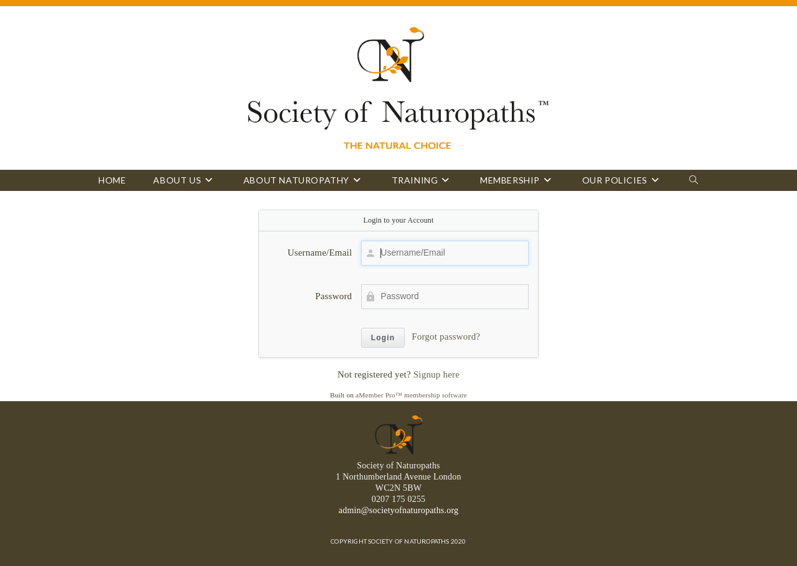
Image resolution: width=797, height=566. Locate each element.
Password (333, 296)
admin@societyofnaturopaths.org (398, 510)
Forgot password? (446, 336)
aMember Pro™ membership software (411, 395)
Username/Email (320, 252)
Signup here (436, 374)
